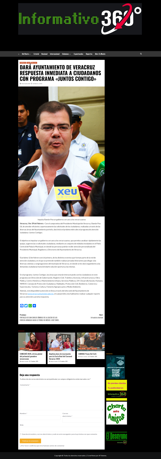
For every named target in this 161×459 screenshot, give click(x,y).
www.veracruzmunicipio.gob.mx (41, 294)
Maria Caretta (24, 361)
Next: (82, 316)
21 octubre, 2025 (34, 361)
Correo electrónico (67, 414)
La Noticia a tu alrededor (80, 40)
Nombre (23, 413)
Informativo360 (26, 83)
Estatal (36, 54)
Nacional (44, 54)
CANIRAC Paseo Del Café (87, 354)
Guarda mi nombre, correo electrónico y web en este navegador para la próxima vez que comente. (59, 434)
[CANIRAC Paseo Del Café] (91, 342)
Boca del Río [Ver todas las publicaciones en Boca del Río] (82, 348)
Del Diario (26, 54)
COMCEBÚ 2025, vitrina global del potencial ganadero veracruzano (31, 356)
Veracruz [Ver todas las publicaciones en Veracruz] (34, 63)
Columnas (66, 54)
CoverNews (91, 456)
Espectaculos (78, 54)
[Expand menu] (30, 54)
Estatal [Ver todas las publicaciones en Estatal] (22, 348)
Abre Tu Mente (100, 54)
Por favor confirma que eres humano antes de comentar (42, 446)
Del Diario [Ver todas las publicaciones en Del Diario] (22, 63)
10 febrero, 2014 (37, 83)
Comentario (25, 385)
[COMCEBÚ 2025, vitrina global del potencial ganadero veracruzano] (32, 342)
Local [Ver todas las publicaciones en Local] (28, 63)
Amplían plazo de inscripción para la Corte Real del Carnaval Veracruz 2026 (60, 356)
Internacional (54, 54)
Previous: (40, 318)
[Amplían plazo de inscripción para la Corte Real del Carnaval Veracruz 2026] (61, 342)
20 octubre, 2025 (93, 356)
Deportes (89, 54)
